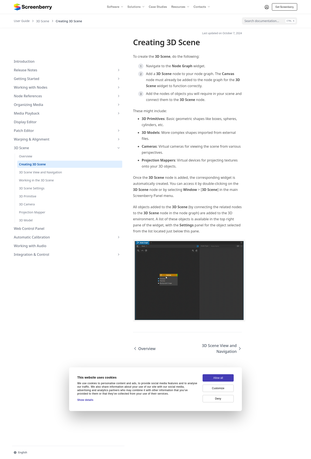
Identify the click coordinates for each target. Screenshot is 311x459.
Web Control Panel (29, 207)
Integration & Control (35, 233)
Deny (218, 377)
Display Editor (25, 96)
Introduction (24, 36)
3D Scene (35, 122)
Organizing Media (35, 79)
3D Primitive (27, 175)
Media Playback (35, 87)
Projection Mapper (32, 191)
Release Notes (35, 44)
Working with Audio (30, 224)
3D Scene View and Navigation (32, 149)
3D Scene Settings (31, 167)
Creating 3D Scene (32, 139)
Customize (218, 367)
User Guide (22, 21)
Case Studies (158, 7)
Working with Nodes (35, 61)
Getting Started (35, 53)
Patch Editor (35, 105)
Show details (85, 379)
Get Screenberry (284, 6)
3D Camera (27, 183)
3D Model (26, 199)
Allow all (218, 357)
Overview (25, 131)
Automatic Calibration (35, 216)
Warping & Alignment (35, 113)
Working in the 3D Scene (36, 159)
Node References (35, 70)
